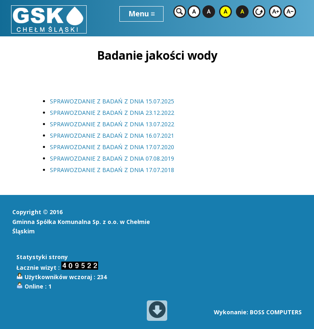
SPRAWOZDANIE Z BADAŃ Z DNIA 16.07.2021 (112, 135)
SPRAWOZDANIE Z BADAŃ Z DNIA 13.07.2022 (112, 124)
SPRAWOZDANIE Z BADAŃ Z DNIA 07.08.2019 (112, 158)
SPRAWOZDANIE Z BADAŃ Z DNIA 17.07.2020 (112, 147)
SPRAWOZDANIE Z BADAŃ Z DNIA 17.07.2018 (112, 170)
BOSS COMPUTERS (276, 312)
